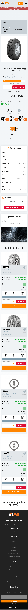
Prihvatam (11, 607)
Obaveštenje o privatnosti (14, 582)
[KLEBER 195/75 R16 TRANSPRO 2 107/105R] (14, 444)
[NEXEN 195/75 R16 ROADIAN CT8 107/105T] (14, 382)
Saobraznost (14, 551)
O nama (14, 542)
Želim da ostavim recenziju (14, 207)
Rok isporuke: (7, 279)
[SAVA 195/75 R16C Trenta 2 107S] (14, 258)
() (21, 3)
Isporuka (14, 548)
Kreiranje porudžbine (14, 573)
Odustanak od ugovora (14, 554)
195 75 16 (5, 28)
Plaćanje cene (14, 567)
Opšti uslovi (14, 545)
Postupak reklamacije (14, 557)
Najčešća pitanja (14, 579)
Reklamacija (14, 576)
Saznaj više (17, 607)
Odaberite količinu (14, 84)
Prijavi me (14, 601)
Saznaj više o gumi (14, 306)
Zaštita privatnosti (14, 570)
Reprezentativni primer (6, 106)
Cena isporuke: (7, 277)
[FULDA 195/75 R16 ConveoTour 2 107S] (14, 320)
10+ (24, 284)
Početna (5, 22)
